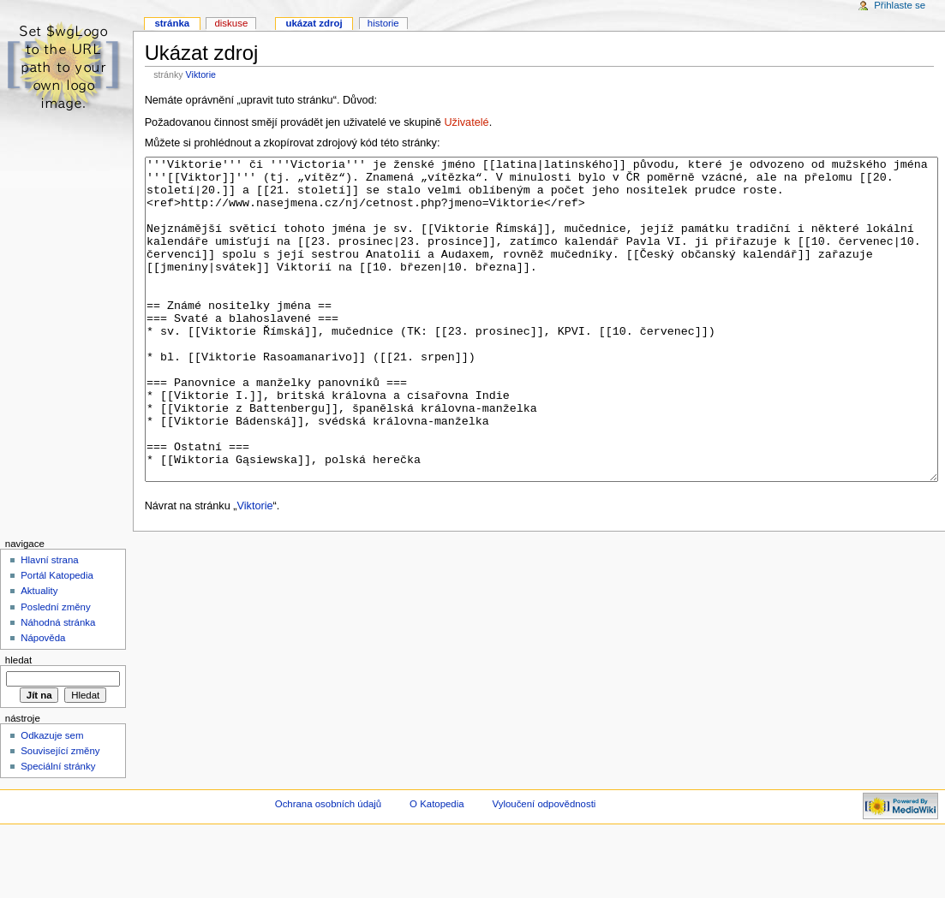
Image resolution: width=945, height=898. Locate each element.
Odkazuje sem (52, 799)
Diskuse (231, 23)
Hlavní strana (49, 624)
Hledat (18, 724)
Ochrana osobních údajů (328, 868)
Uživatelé (466, 122)
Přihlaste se (899, 5)
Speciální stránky (58, 830)
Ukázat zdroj (313, 23)
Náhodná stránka (58, 686)
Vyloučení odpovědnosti (544, 868)
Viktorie (201, 74)
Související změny (60, 815)
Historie (383, 23)
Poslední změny (56, 671)
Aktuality (39, 655)
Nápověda (43, 702)
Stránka (171, 23)
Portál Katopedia (57, 639)
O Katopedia (437, 868)
